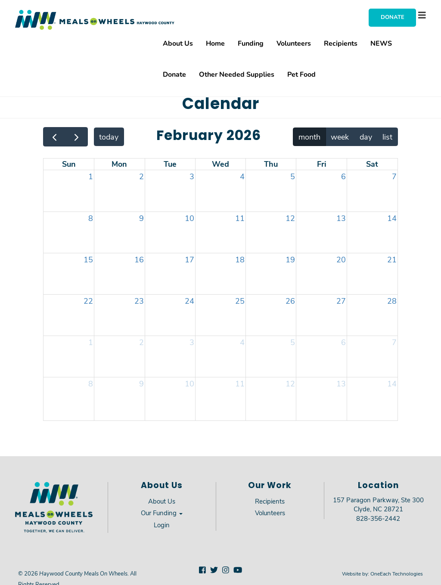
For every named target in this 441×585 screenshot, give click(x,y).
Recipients (340, 42)
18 (240, 259)
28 (392, 301)
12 (290, 218)
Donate (392, 17)
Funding (251, 42)
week (340, 136)
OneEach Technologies (396, 573)
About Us (178, 42)
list (387, 136)
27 (341, 301)
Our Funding (162, 512)
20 (341, 259)
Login (162, 524)
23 (139, 301)
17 (189, 259)
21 (392, 259)
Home (215, 42)
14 (392, 218)
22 (88, 301)
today (108, 136)
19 (290, 259)
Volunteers (293, 42)
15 (88, 259)
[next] (76, 136)
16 (139, 259)
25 (240, 301)
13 (341, 218)
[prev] (54, 136)
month (309, 136)
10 (189, 218)
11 (240, 218)
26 (290, 301)
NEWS (381, 42)
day (366, 136)
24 (189, 301)
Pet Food (301, 73)
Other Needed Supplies (236, 73)
